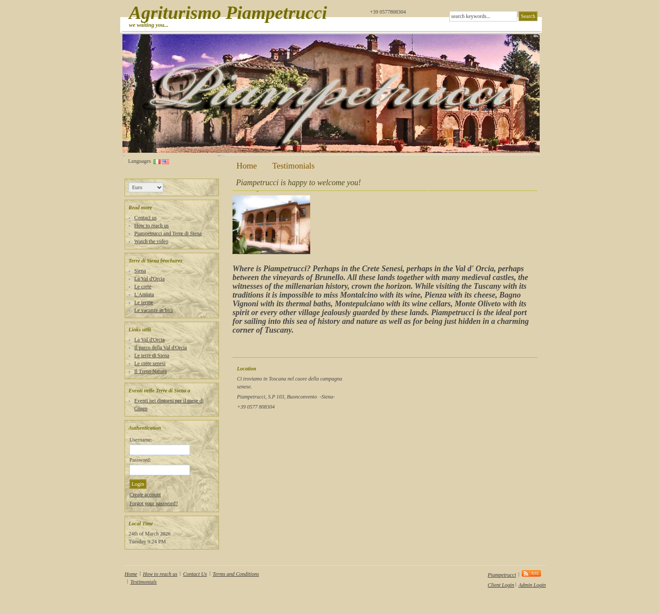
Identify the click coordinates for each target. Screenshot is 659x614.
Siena (140, 271)
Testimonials (293, 166)
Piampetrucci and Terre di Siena (168, 233)
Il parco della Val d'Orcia (160, 348)
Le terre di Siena (151, 355)
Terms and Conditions (236, 574)
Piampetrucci (502, 575)
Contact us (145, 218)
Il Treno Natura (150, 371)
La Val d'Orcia (149, 279)
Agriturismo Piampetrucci (228, 13)
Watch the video (151, 241)
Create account (145, 495)
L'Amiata (144, 294)
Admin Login (532, 585)
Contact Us (195, 574)
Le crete (142, 287)
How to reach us (151, 226)
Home (246, 166)
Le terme (143, 302)
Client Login (501, 585)
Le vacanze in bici (153, 310)
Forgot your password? (153, 503)
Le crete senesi (149, 363)
